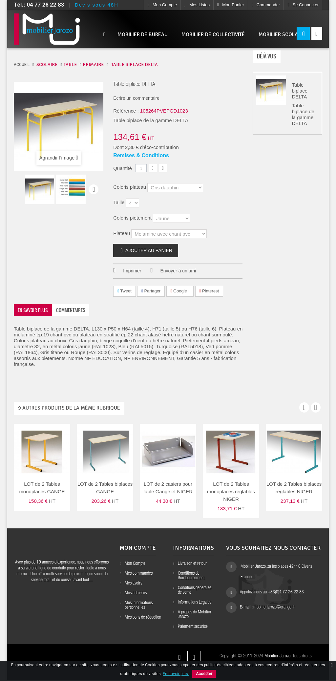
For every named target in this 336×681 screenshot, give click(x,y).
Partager (150, 291)
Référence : (126, 111)
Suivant (93, 189)
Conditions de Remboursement (191, 577)
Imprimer (132, 271)
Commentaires (70, 310)
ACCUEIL (22, 64)
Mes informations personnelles (139, 606)
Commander (266, 4)
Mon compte (162, 4)
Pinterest (209, 291)
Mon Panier (230, 4)
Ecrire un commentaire (136, 98)
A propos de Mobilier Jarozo (194, 615)
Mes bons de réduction (143, 618)
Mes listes (197, 4)
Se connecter (303, 4)
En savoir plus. (176, 673)
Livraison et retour (192, 565)
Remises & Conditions (141, 155)
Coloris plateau (130, 187)
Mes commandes (139, 574)
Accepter (204, 673)
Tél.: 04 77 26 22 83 (39, 5)
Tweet (124, 291)
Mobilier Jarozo (277, 657)
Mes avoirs (133, 584)
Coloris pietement (133, 218)
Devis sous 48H (96, 5)
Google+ (180, 291)
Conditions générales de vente (194, 591)
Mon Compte (135, 565)
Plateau (122, 233)
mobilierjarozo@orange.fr (274, 608)
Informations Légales (194, 603)
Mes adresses (136, 594)
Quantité (122, 168)
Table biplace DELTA (300, 91)
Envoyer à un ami (178, 271)
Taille (119, 202)
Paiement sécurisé (193, 628)
